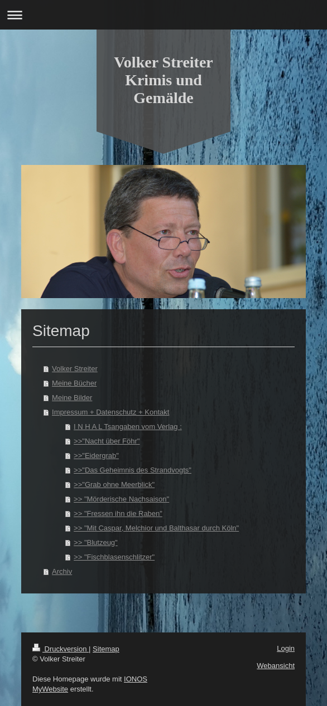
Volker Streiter (75, 368)
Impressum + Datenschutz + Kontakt (110, 412)
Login (286, 648)
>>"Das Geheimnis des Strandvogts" (132, 470)
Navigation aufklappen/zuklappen (163, 15)
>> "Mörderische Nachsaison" (121, 499)
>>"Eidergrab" (96, 455)
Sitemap (106, 649)
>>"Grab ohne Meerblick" (114, 484)
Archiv (62, 571)
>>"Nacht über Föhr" (107, 441)
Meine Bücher (74, 383)
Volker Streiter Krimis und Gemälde (163, 79)
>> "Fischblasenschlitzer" (114, 557)
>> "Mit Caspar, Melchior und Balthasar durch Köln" (156, 528)
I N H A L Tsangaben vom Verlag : (128, 426)
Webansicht (276, 665)
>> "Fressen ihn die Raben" (118, 513)
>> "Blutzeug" (96, 542)
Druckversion (60, 649)
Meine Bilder (72, 397)
